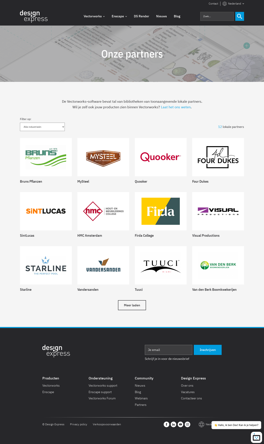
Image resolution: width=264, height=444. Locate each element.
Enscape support (100, 392)
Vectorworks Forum (102, 398)
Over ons (187, 385)
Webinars (141, 398)
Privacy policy (78, 424)
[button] (233, 3)
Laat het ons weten (176, 107)
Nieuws (140, 385)
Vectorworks (51, 385)
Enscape (48, 392)
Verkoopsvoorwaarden (107, 424)
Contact (213, 3)
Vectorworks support (103, 385)
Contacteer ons (191, 398)
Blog (138, 392)
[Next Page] (132, 305)
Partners (141, 405)
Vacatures (188, 392)
